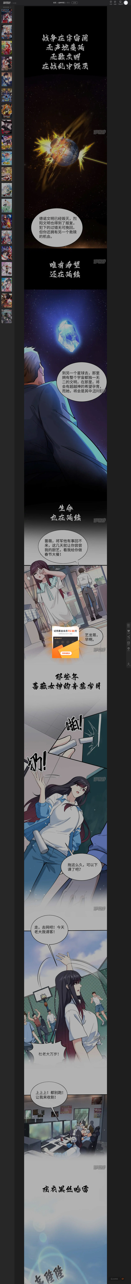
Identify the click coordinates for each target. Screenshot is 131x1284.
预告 (68, 3)
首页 (54, 3)
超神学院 (61, 3)
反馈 (14, 3)
